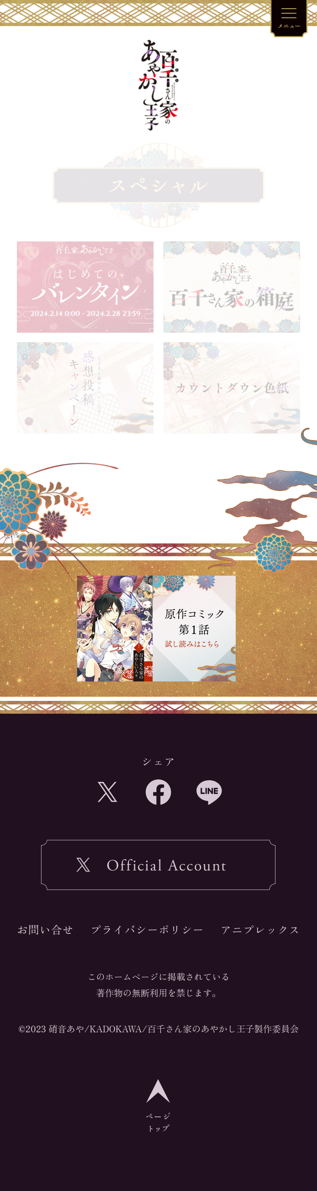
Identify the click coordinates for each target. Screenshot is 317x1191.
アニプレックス (260, 929)
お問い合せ (45, 929)
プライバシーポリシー (147, 929)
